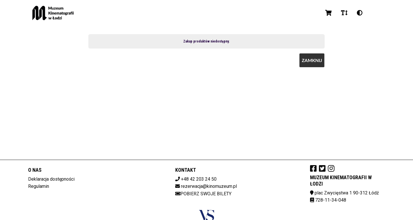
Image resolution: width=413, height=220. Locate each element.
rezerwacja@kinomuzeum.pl (209, 186)
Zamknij (312, 60)
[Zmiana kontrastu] (359, 13)
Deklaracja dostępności (51, 179)
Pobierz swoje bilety (203, 193)
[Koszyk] (328, 13)
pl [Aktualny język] (374, 13)
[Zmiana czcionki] (344, 13)
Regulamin (38, 186)
